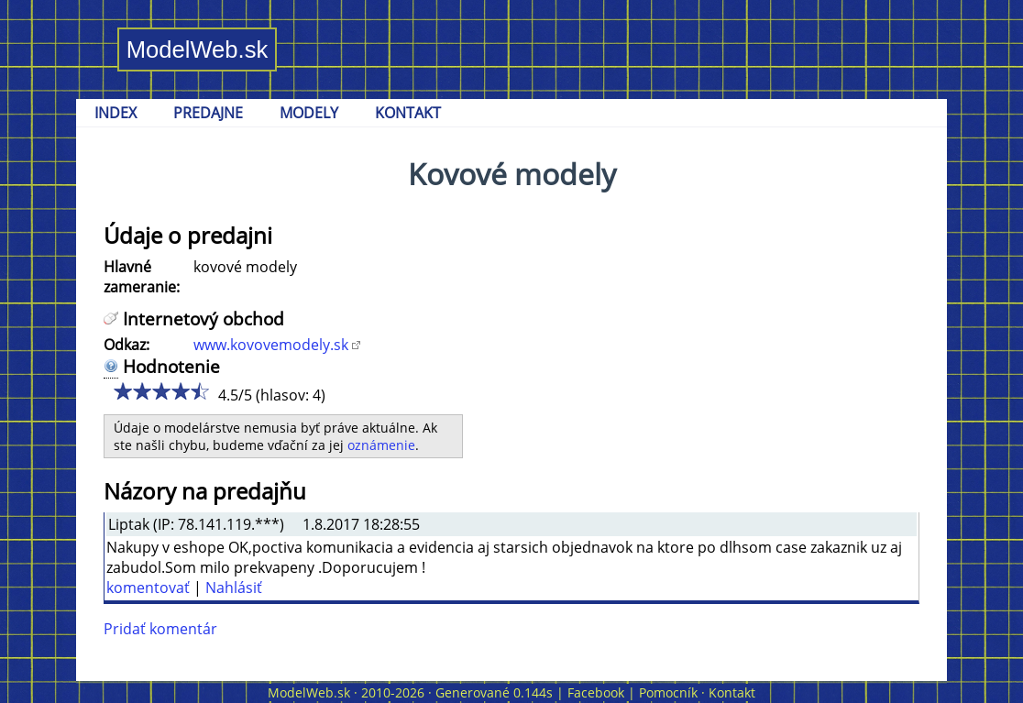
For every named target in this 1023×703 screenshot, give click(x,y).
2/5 (140, 391)
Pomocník (668, 692)
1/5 (122, 391)
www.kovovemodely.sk (270, 345)
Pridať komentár (160, 629)
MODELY (309, 113)
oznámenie (381, 445)
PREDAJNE (208, 113)
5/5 (195, 391)
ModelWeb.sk (197, 49)
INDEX (115, 113)
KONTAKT (408, 113)
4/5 (177, 391)
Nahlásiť (233, 587)
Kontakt (732, 692)
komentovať (148, 587)
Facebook (595, 692)
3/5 (159, 391)
